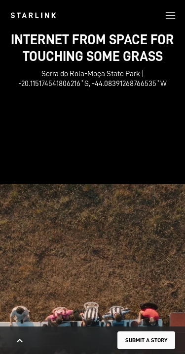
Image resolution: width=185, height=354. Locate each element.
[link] (33, 15)
